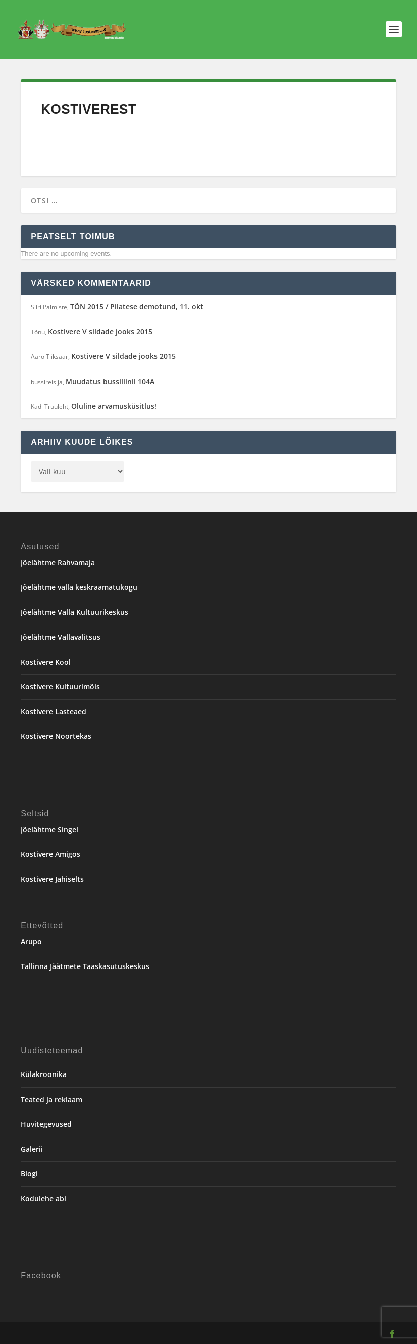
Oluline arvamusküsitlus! (114, 406)
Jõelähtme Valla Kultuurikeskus (74, 612)
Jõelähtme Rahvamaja (58, 562)
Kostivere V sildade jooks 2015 (100, 331)
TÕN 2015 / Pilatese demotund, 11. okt (136, 306)
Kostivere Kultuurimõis (60, 686)
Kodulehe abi (43, 1198)
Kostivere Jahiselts (52, 879)
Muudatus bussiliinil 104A (110, 381)
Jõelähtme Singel (49, 829)
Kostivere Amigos (50, 854)
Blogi (29, 1173)
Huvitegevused (46, 1124)
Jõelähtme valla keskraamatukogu (79, 587)
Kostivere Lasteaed (53, 711)
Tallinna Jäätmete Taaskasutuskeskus (85, 966)
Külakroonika (44, 1074)
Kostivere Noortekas (56, 736)
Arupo (31, 941)
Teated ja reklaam (51, 1099)
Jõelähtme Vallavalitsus (60, 637)
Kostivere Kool (46, 662)
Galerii (32, 1149)
